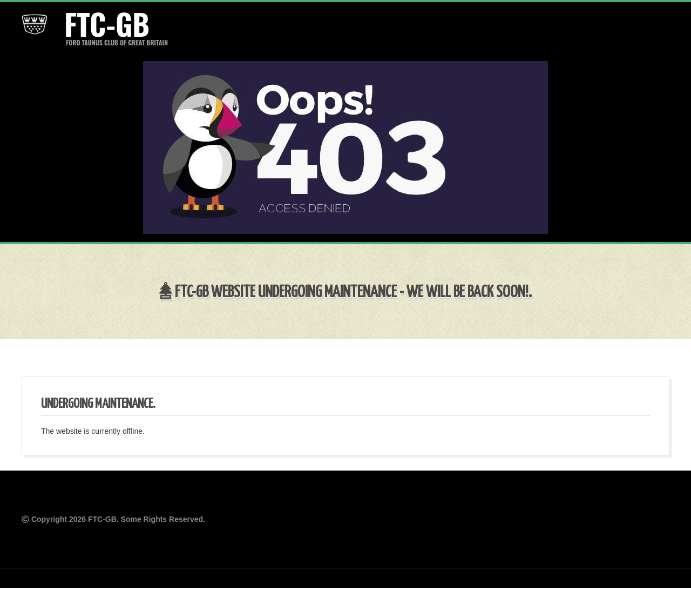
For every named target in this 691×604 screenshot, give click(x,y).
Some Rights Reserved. (163, 519)
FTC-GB (106, 23)
